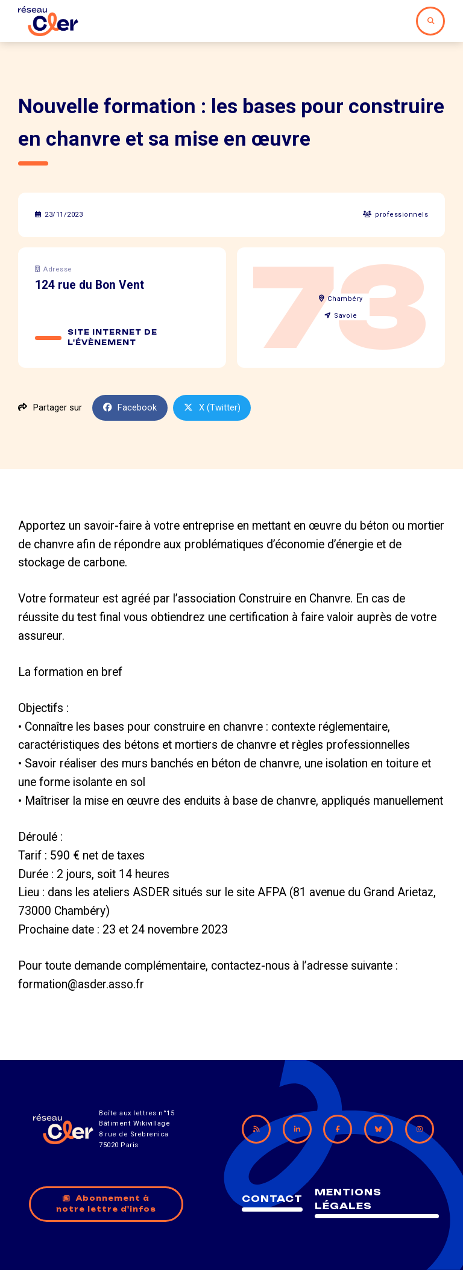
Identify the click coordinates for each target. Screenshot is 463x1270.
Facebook (130, 407)
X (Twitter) (212, 407)
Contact (272, 1198)
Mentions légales (348, 1199)
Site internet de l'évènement (112, 337)
